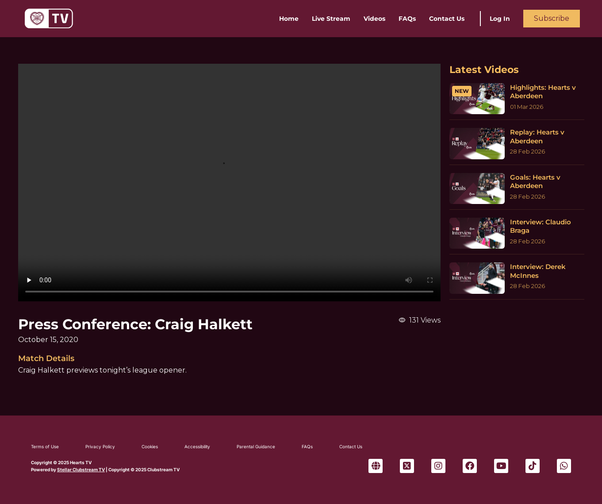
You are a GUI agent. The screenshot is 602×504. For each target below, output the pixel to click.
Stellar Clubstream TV (81, 469)
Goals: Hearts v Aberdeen (535, 181)
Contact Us (446, 19)
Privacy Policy (100, 446)
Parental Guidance (256, 446)
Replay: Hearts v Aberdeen (537, 136)
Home (289, 19)
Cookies (150, 446)
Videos (374, 19)
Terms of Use (45, 446)
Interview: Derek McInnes (538, 271)
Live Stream (331, 19)
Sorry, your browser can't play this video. (229, 182)
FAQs (407, 19)
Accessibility (197, 446)
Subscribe (551, 18)
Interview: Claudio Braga (540, 226)
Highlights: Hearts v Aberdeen (543, 91)
